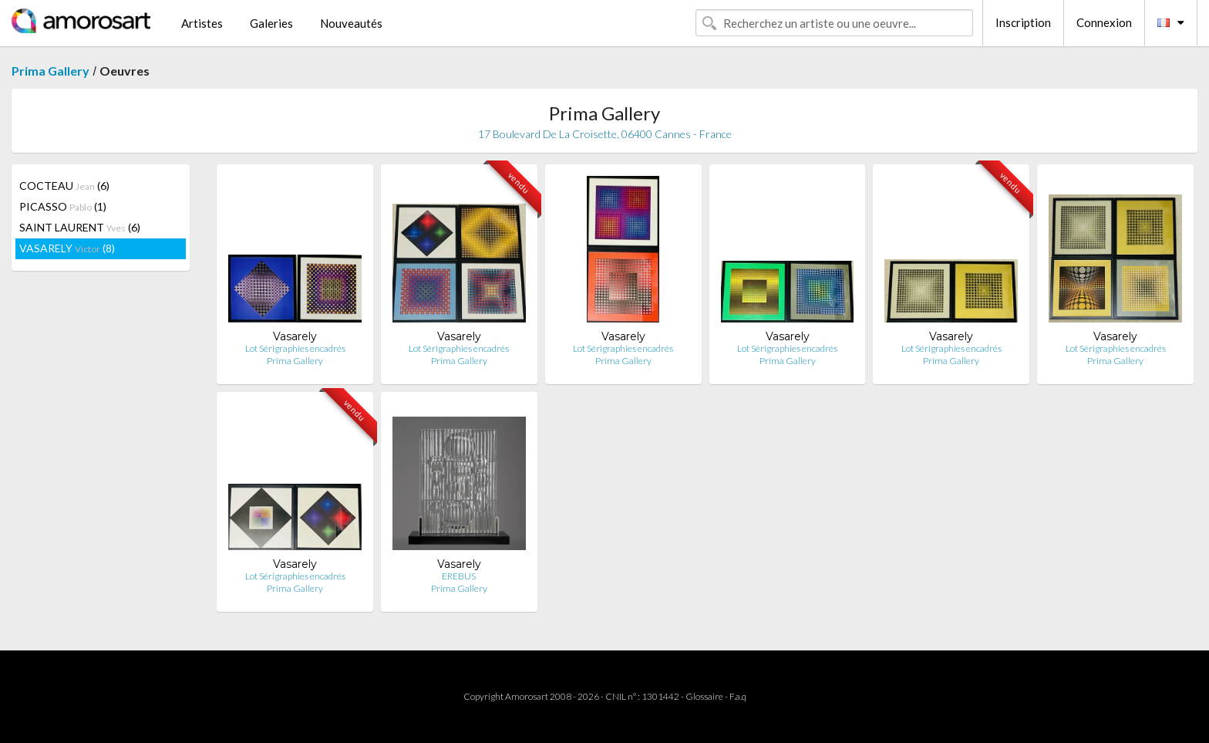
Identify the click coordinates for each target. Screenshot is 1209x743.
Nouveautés (351, 23)
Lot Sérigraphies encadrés (295, 348)
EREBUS (459, 576)
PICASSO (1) (62, 206)
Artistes (202, 23)
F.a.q (737, 696)
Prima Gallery (50, 70)
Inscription (1023, 22)
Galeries (271, 23)
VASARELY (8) (67, 248)
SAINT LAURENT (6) (79, 227)
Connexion (1104, 22)
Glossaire (704, 696)
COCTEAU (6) (64, 185)
